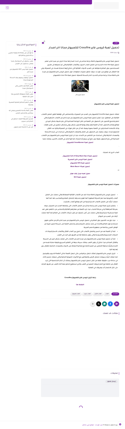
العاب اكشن (98, 294)
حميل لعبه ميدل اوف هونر (80, 174)
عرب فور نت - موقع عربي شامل (92, 425)
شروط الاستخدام (49, 2)
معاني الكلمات (85, 8)
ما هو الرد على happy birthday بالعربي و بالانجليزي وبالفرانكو (20, 54)
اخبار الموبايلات (43, 8)
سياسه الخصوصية (62, 2)
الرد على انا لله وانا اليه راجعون (23, 127)
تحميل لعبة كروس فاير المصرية (80, 159)
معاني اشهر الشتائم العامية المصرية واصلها (21, 104)
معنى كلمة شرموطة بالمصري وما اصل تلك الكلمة (22, 95)
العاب (65, 8)
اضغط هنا (80, 285)
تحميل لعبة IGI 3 (80, 177)
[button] (110, 303)
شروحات (53, 8)
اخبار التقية (21, 8)
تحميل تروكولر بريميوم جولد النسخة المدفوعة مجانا (21, 79)
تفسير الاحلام (73, 8)
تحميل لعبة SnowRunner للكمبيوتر (80, 142)
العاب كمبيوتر (76, 294)
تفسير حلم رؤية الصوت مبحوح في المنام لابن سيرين (22, 120)
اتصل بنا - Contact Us (84, 2)
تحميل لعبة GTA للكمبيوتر (80, 163)
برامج (60, 8)
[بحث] (7, 7)
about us (72, 2)
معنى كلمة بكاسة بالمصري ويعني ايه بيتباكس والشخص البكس (21, 112)
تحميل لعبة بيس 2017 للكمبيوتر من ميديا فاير (21, 71)
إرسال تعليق (111, 381)
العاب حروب (87, 294)
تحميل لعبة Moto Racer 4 (80, 167)
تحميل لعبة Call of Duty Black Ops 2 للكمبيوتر (80, 156)
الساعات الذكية (31, 8)
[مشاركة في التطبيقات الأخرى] (92, 303)
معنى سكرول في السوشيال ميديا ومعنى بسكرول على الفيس (22, 62)
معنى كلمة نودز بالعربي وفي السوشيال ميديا (24, 87)
